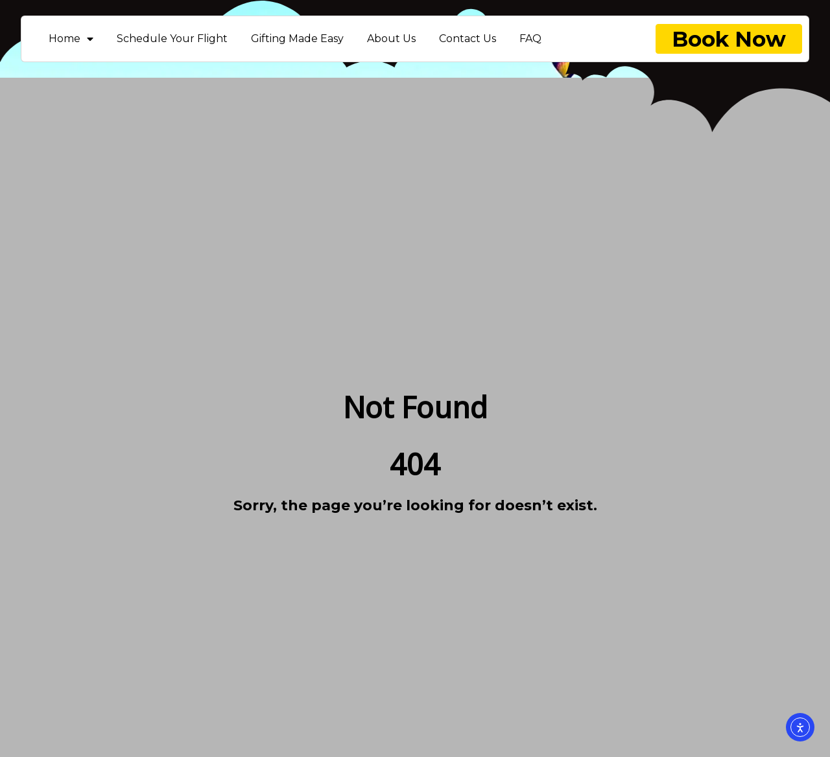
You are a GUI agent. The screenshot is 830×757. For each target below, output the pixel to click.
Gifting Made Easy (297, 38)
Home (71, 38)
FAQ (530, 38)
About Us (391, 38)
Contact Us (467, 38)
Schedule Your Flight (172, 38)
